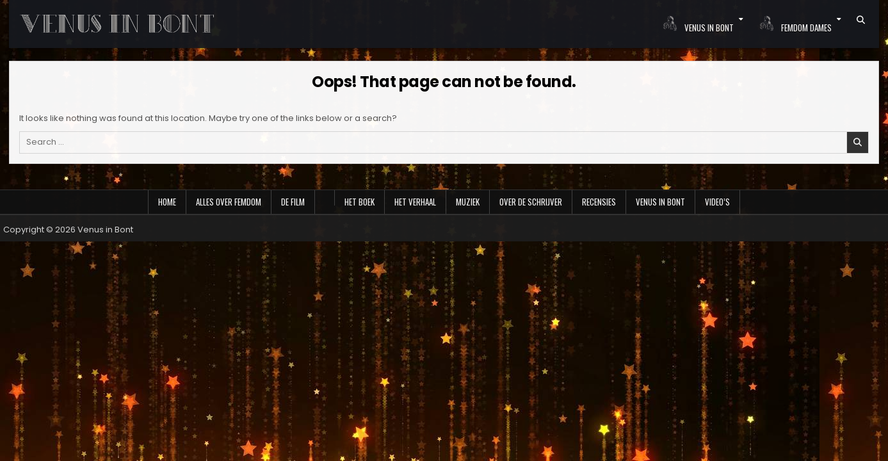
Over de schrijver (530, 201)
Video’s (717, 201)
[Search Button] (861, 20)
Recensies (599, 201)
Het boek (359, 201)
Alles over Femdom (228, 201)
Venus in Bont (660, 201)
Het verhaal (415, 201)
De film (293, 201)
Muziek (468, 201)
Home (167, 201)
